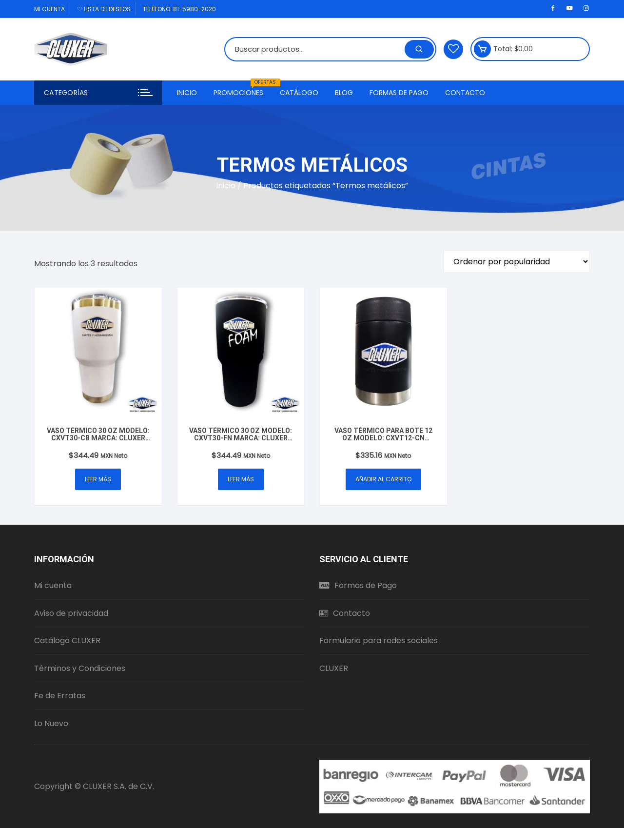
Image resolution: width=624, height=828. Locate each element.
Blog (344, 93)
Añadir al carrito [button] (383, 479)
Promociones (242, 89)
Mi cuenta (49, 9)
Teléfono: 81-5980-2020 (179, 9)
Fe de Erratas (59, 695)
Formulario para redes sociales (378, 640)
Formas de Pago (399, 93)
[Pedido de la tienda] (517, 261)
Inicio (187, 93)
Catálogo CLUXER (67, 640)
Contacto (465, 93)
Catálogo (299, 93)
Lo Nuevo (51, 723)
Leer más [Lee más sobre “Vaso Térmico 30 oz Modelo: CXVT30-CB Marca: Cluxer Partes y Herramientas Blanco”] (98, 479)
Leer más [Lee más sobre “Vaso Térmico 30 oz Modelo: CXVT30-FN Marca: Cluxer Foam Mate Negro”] (241, 479)
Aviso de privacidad (71, 613)
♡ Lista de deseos (104, 9)
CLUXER (333, 668)
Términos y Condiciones (79, 668)
